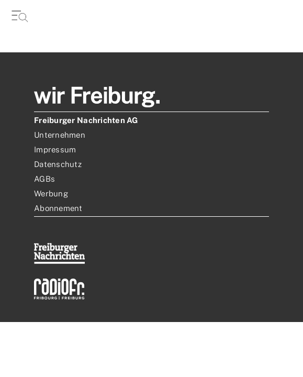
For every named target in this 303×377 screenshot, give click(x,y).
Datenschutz (58, 164)
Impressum (55, 149)
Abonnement (58, 208)
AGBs (44, 178)
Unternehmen (59, 134)
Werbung (51, 193)
